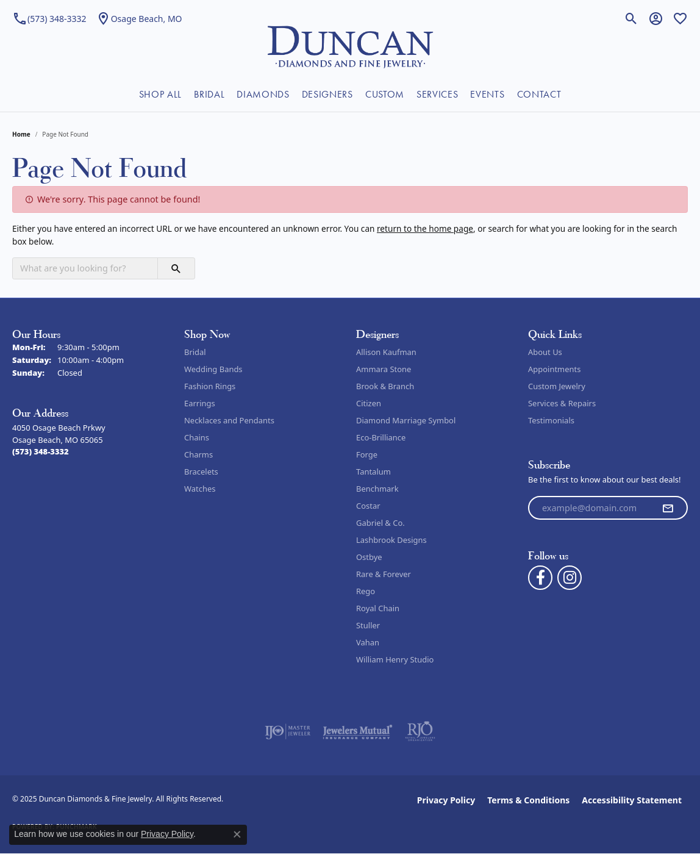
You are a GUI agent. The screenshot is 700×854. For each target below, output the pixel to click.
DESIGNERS (327, 94)
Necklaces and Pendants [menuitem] (229, 420)
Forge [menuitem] (366, 454)
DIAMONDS (263, 94)
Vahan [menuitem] (367, 642)
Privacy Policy (446, 800)
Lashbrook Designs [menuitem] (391, 539)
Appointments (554, 369)
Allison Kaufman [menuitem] (386, 351)
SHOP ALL (160, 94)
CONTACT (539, 94)
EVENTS (487, 94)
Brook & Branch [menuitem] (385, 386)
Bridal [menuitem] (195, 351)
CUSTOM (384, 94)
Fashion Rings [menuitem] (209, 386)
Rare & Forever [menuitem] (383, 574)
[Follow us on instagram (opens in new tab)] (569, 577)
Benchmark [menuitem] (377, 488)
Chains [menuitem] (196, 437)
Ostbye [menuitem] (369, 556)
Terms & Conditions (528, 800)
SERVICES (437, 94)
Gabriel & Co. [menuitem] (380, 522)
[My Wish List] (680, 18)
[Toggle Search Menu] (631, 18)
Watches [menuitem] (199, 488)
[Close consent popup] (237, 834)
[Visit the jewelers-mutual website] (358, 731)
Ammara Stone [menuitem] (383, 369)
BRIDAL (209, 94)
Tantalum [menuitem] (373, 471)
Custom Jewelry (556, 386)
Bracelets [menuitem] (201, 471)
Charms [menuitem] (198, 454)
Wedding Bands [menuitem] (213, 369)
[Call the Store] (40, 451)
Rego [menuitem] (365, 591)
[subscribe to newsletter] (668, 508)
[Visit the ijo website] (287, 731)
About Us (545, 351)
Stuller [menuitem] (368, 625)
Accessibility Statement (632, 800)
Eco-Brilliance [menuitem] (380, 437)
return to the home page (425, 228)
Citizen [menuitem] (368, 403)
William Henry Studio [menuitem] (395, 659)
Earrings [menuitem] (199, 403)
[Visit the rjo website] (420, 731)
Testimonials (551, 420)
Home (21, 134)
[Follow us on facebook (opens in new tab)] (540, 577)
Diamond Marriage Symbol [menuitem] (405, 420)
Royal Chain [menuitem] (377, 608)
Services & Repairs (562, 403)
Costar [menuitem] (368, 505)
